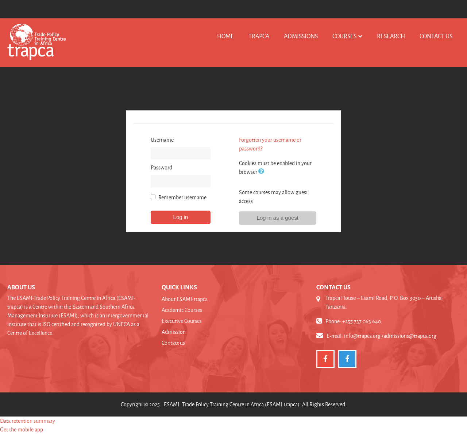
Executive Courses (182, 321)
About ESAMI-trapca (185, 299)
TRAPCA (258, 36)
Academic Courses (182, 310)
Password (161, 167)
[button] (262, 172)
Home (225, 36)
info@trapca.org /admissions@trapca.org (390, 336)
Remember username (182, 197)
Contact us (436, 36)
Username (162, 140)
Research (391, 36)
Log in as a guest (277, 218)
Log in (180, 217)
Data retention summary (27, 421)
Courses (344, 36)
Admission (174, 332)
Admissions (301, 36)
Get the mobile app (21, 429)
